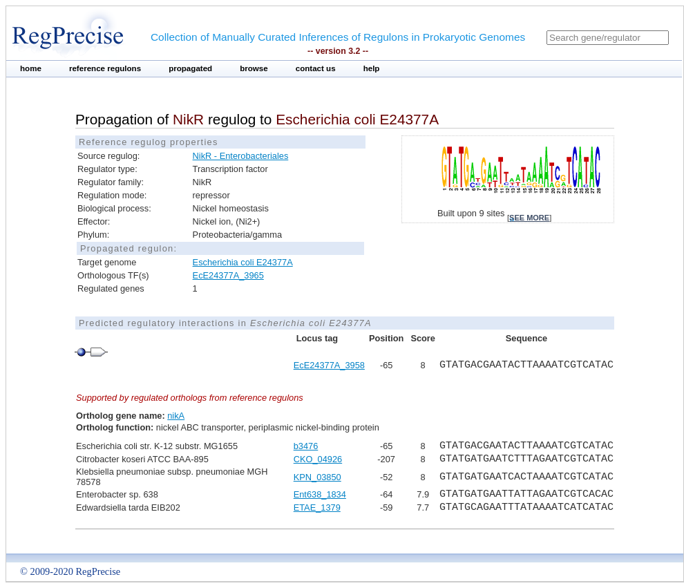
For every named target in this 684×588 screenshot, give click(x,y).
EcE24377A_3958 (329, 365)
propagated (190, 68)
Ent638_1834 (320, 494)
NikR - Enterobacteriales (241, 156)
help (371, 68)
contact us (316, 68)
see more (529, 218)
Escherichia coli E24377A (243, 262)
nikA (175, 415)
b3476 (306, 446)
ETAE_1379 (317, 507)
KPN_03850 (317, 477)
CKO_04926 (318, 459)
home (30, 68)
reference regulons (105, 68)
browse (254, 68)
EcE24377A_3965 (228, 275)
